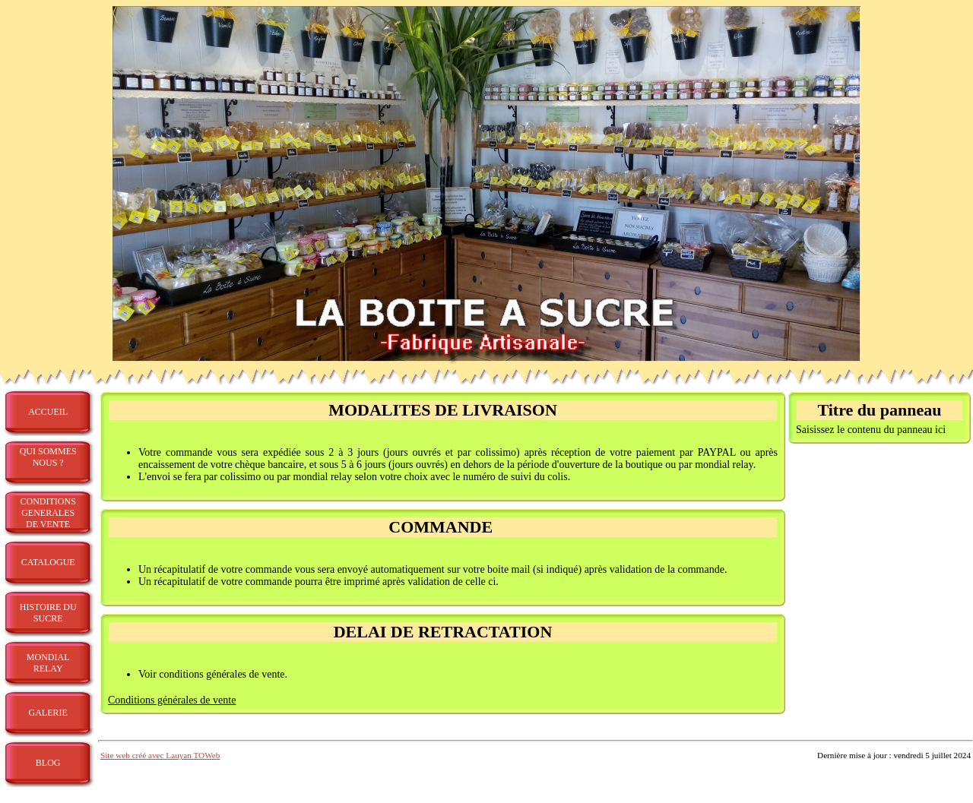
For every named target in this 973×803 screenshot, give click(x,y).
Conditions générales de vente (172, 700)
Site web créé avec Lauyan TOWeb (160, 755)
